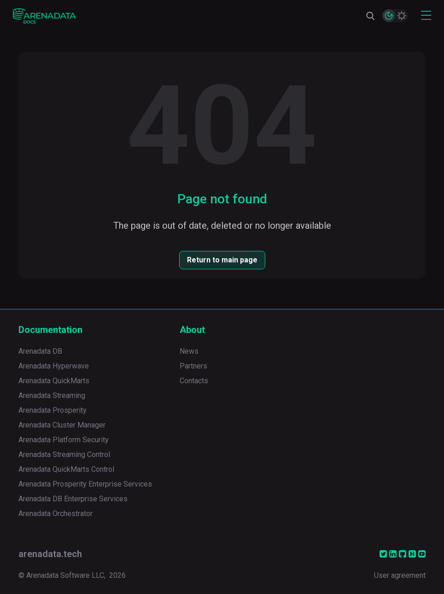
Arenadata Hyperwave (53, 366)
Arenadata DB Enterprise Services (73, 498)
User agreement (400, 575)
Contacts (194, 380)
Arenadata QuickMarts (53, 380)
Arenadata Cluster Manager (61, 425)
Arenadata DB (40, 351)
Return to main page (222, 259)
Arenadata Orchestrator (55, 513)
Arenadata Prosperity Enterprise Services (85, 484)
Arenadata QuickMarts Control (66, 469)
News (189, 351)
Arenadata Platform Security (63, 439)
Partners (193, 366)
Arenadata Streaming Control (64, 454)
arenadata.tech (50, 553)
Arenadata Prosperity (52, 410)
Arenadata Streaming (51, 395)
